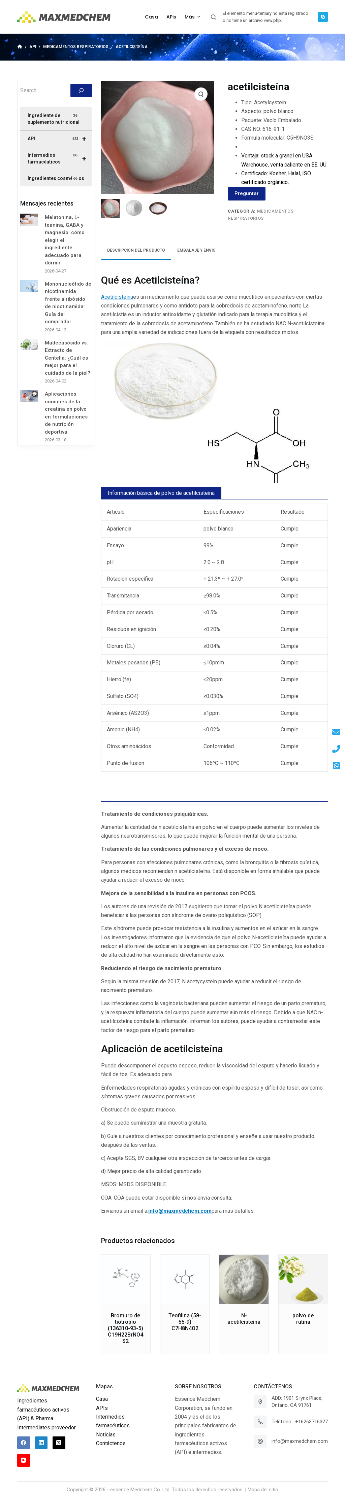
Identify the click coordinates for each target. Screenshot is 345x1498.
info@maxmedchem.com (300, 1441)
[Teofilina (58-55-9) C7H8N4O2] (185, 1279)
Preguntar (246, 193)
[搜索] (81, 90)
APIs (102, 1408)
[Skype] (323, 17)
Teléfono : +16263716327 (300, 1422)
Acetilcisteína (117, 297)
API (60, 139)
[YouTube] (23, 1460)
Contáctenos (111, 1443)
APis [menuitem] (171, 16)
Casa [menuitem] (151, 16)
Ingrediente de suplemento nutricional (54, 118)
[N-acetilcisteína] (244, 1279)
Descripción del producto (136, 250)
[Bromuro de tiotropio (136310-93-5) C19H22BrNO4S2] (125, 1279)
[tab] (136, 250)
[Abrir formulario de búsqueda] (213, 17)
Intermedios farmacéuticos (60, 158)
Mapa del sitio (263, 1490)
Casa (102, 1399)
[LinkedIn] (41, 1442)
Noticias (106, 1434)
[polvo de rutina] (303, 1279)
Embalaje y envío (196, 250)
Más (193, 16)
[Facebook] (23, 1442)
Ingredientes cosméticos (56, 178)
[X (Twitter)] (59, 1442)
